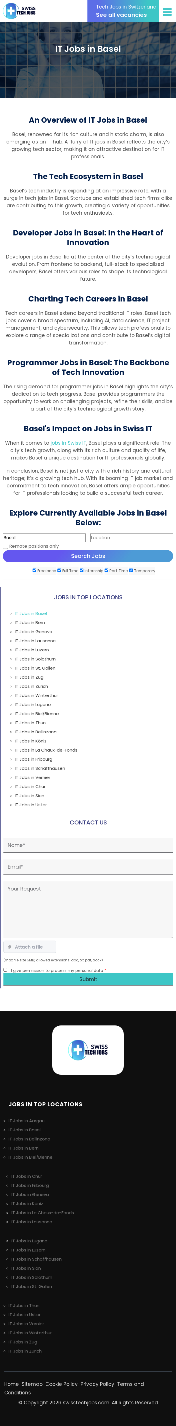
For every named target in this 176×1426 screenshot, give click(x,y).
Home (11, 1384)
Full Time (68, 571)
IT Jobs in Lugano (33, 704)
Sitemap (32, 1384)
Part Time (116, 571)
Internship (91, 571)
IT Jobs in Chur (30, 786)
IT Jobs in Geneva (33, 632)
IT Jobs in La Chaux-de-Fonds (46, 750)
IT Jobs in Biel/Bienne (37, 714)
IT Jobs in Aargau (27, 1121)
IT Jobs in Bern (30, 622)
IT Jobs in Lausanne (35, 641)
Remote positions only (34, 546)
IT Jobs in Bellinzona (36, 732)
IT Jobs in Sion (29, 796)
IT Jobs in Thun (30, 723)
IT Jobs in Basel (31, 613)
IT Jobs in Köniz (31, 741)
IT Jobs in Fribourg (33, 759)
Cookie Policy (61, 1384)
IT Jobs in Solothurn (35, 659)
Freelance (44, 571)
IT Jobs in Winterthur (36, 695)
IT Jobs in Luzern (32, 650)
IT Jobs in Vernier (32, 777)
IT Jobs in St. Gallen (35, 668)
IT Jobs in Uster (31, 805)
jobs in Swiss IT (68, 443)
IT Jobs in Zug (29, 677)
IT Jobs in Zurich (31, 686)
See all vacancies (127, 11)
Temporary (142, 571)
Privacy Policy (97, 1384)
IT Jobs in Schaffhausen (40, 768)
